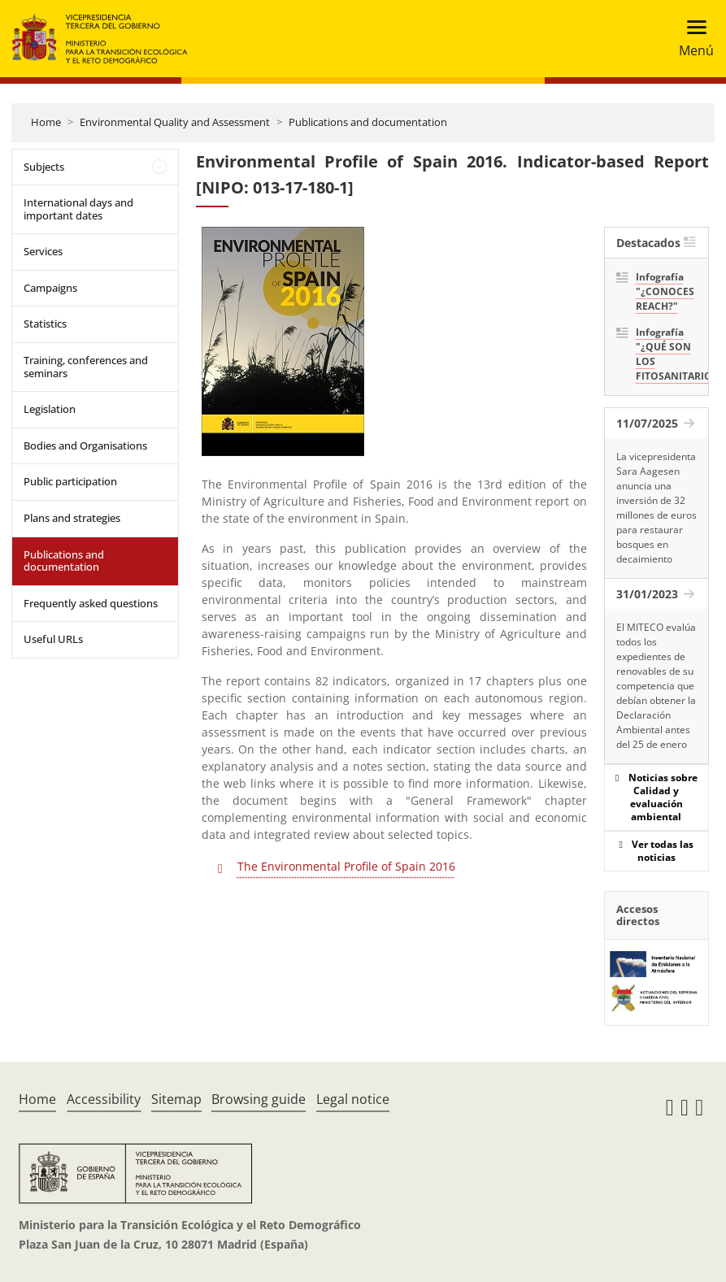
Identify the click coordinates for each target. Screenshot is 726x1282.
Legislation (50, 409)
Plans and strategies (72, 518)
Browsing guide (258, 1099)
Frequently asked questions (91, 603)
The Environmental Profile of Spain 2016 (346, 866)
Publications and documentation (368, 122)
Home (46, 122)
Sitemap (176, 1099)
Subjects (44, 166)
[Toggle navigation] (691, 39)
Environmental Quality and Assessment (175, 122)
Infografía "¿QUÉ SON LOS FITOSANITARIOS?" (666, 354)
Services (43, 251)
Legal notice (352, 1099)
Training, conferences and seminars (86, 366)
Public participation (70, 481)
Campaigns (50, 287)
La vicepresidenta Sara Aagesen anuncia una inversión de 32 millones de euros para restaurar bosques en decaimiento (656, 508)
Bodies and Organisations (85, 445)
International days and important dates (78, 209)
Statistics (45, 323)
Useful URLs (53, 639)
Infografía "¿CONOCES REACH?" (665, 291)
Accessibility (104, 1099)
